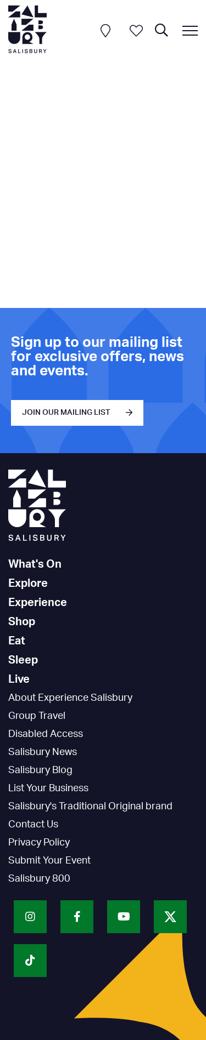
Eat (16, 641)
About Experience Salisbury (70, 698)
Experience (37, 602)
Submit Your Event (49, 861)
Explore (28, 583)
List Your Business (48, 788)
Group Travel (36, 716)
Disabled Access (45, 734)
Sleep (23, 660)
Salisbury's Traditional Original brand (90, 807)
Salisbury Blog (40, 770)
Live (19, 679)
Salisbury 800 (39, 879)
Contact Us (33, 825)
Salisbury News (42, 752)
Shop (21, 621)
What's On (35, 564)
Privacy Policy (39, 843)
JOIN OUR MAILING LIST (66, 412)
